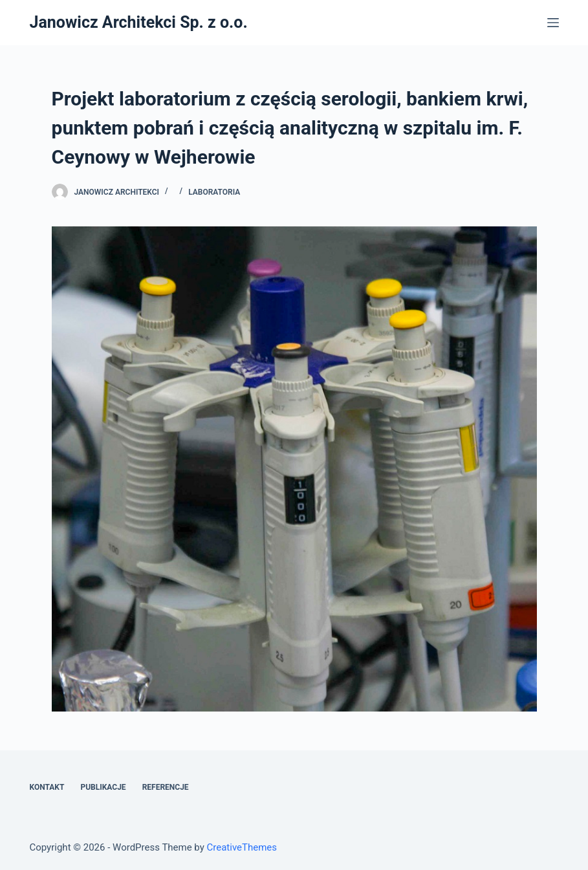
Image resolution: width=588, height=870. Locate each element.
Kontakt (46, 787)
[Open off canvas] (553, 22)
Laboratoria (214, 192)
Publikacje (102, 787)
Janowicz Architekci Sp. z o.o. (138, 22)
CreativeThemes (242, 847)
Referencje (165, 787)
